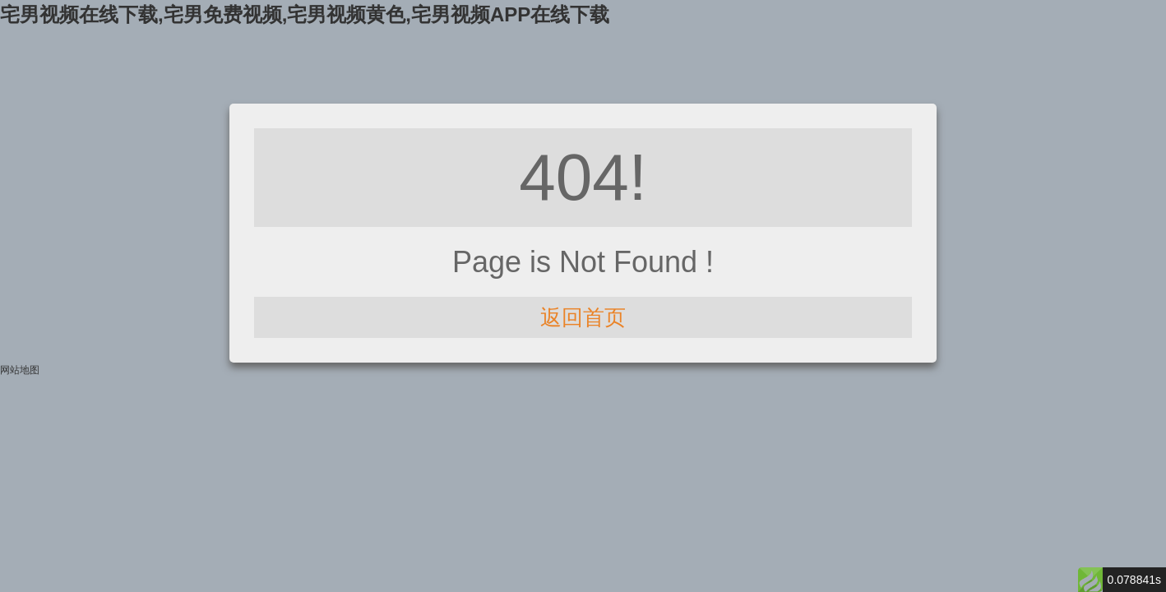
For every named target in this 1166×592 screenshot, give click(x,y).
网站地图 (19, 370)
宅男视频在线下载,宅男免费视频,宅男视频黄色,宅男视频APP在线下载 (304, 14)
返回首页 (583, 317)
